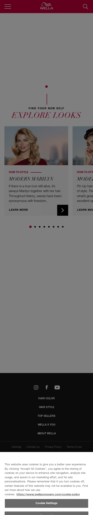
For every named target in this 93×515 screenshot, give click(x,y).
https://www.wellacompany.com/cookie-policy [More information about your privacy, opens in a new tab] (48, 494)
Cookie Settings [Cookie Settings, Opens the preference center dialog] (47, 503)
